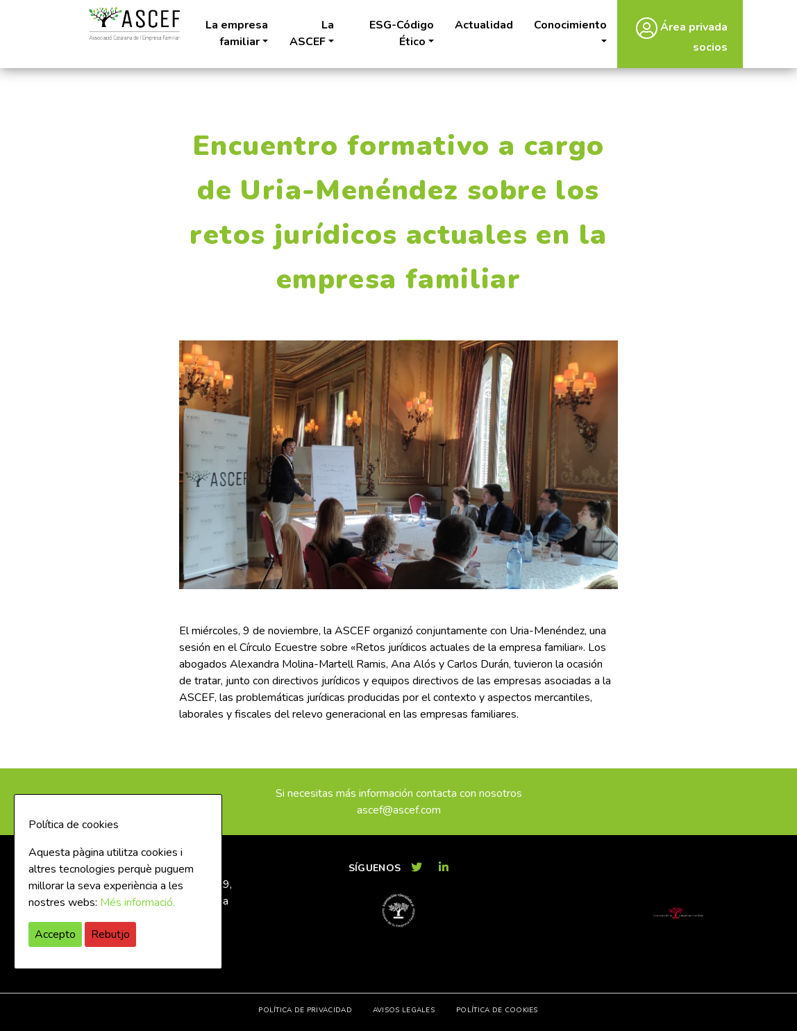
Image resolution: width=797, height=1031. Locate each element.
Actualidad (484, 25)
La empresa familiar (236, 33)
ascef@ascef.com (399, 810)
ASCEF (134, 24)
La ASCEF (312, 33)
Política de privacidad (305, 1010)
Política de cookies (497, 1010)
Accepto (55, 934)
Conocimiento (570, 25)
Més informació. (137, 902)
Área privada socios (682, 36)
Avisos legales (404, 1010)
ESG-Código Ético (401, 33)
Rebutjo (110, 934)
